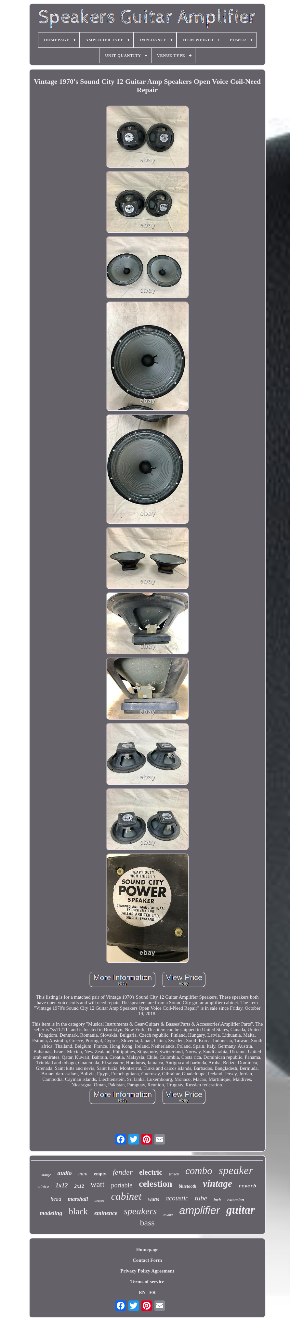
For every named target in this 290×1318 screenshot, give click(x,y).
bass (147, 1222)
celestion (155, 1184)
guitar (240, 1210)
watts (153, 1199)
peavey (100, 1200)
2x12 (79, 1186)
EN (142, 1292)
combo (198, 1170)
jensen (174, 1174)
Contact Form (147, 1260)
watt (97, 1184)
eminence (105, 1213)
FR (152, 1292)
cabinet (126, 1196)
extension (235, 1199)
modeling (51, 1213)
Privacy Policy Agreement (147, 1270)
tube (201, 1198)
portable (121, 1185)
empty (100, 1173)
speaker (236, 1170)
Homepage (147, 1249)
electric (150, 1172)
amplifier (199, 1210)
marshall (78, 1199)
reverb (247, 1186)
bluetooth (187, 1186)
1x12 (61, 1185)
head (55, 1199)
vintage (217, 1183)
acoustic (176, 1198)
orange (46, 1175)
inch (217, 1199)
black (78, 1211)
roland (168, 1215)
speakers (140, 1211)
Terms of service (147, 1281)
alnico (43, 1186)
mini (82, 1173)
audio (64, 1173)
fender (123, 1172)
